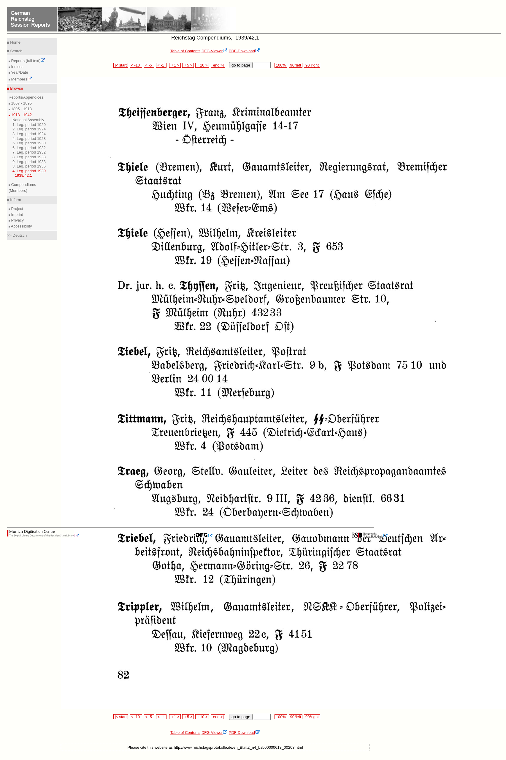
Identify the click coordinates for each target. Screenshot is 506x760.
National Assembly (28, 120)
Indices (16, 66)
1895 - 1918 (21, 109)
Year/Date (19, 72)
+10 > (202, 65)
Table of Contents (185, 51)
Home (14, 42)
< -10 (136, 65)
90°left (295, 65)
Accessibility (21, 226)
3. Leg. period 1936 (29, 166)
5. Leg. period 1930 (29, 143)
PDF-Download (244, 51)
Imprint (16, 214)
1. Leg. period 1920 (29, 124)
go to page (240, 65)
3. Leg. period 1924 (29, 134)
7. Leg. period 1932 (29, 152)
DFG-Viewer (215, 51)
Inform (15, 199)
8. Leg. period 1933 (29, 157)
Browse (16, 88)
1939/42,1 (23, 175)
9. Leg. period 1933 (29, 161)
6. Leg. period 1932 (29, 148)
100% (281, 65)
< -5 (149, 65)
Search (16, 51)
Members (21, 79)
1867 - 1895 (21, 103)
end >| (218, 65)
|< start (121, 65)
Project (16, 208)
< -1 (161, 65)
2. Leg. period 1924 (29, 129)
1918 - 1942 (21, 115)
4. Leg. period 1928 (29, 138)
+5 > (188, 65)
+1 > (174, 65)
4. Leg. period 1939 (29, 171)
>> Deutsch (17, 235)
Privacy (17, 220)
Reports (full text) (28, 61)
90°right (312, 65)
